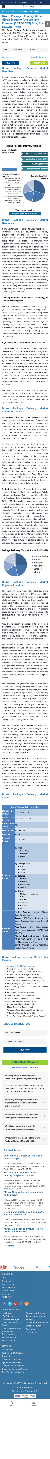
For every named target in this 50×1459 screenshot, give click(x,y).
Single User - (12, 1033)
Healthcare (7, 1313)
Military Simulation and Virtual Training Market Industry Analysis (23, 1230)
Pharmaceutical (9, 1337)
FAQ (4, 1278)
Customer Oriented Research (15, 1369)
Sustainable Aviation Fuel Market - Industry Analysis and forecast (21, 1174)
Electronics (31, 1332)
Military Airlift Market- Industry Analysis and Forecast (23, 1193)
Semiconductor (9, 1340)
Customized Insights (11, 1359)
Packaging (30, 1319)
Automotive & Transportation (8, 1333)
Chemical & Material (11, 1328)
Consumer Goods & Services (11, 1323)
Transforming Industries (13, 1372)
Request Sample (39, 63)
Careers (5, 1294)
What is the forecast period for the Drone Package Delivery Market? (20, 1128)
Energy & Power (33, 1325)
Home (4, 12)
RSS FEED (6, 1297)
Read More (9, 1246)
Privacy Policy (8, 1287)
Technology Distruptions (13, 1353)
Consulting (7, 1356)
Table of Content (38, 57)
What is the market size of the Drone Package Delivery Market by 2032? (21, 1116)
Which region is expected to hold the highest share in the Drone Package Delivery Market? (21, 1102)
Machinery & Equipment (37, 1322)
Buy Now (10, 63)
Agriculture (31, 1329)
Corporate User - (14, 1041)
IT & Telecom (8, 1316)
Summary (6, 57)
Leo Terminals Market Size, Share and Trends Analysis (23, 1157)
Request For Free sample (25, 1062)
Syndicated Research (12, 1362)
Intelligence (7, 1349)
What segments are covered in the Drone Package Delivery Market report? (23, 1077)
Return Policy (8, 1290)
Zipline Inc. (11, 981)
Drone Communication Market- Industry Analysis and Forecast (24, 1213)
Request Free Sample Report (25, 213)
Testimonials (7, 1281)
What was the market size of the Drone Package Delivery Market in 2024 (22, 1139)
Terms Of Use (8, 1284)
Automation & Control (36, 1316)
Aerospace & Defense (36, 1313)
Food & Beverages (10, 1319)
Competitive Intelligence (13, 1365)
